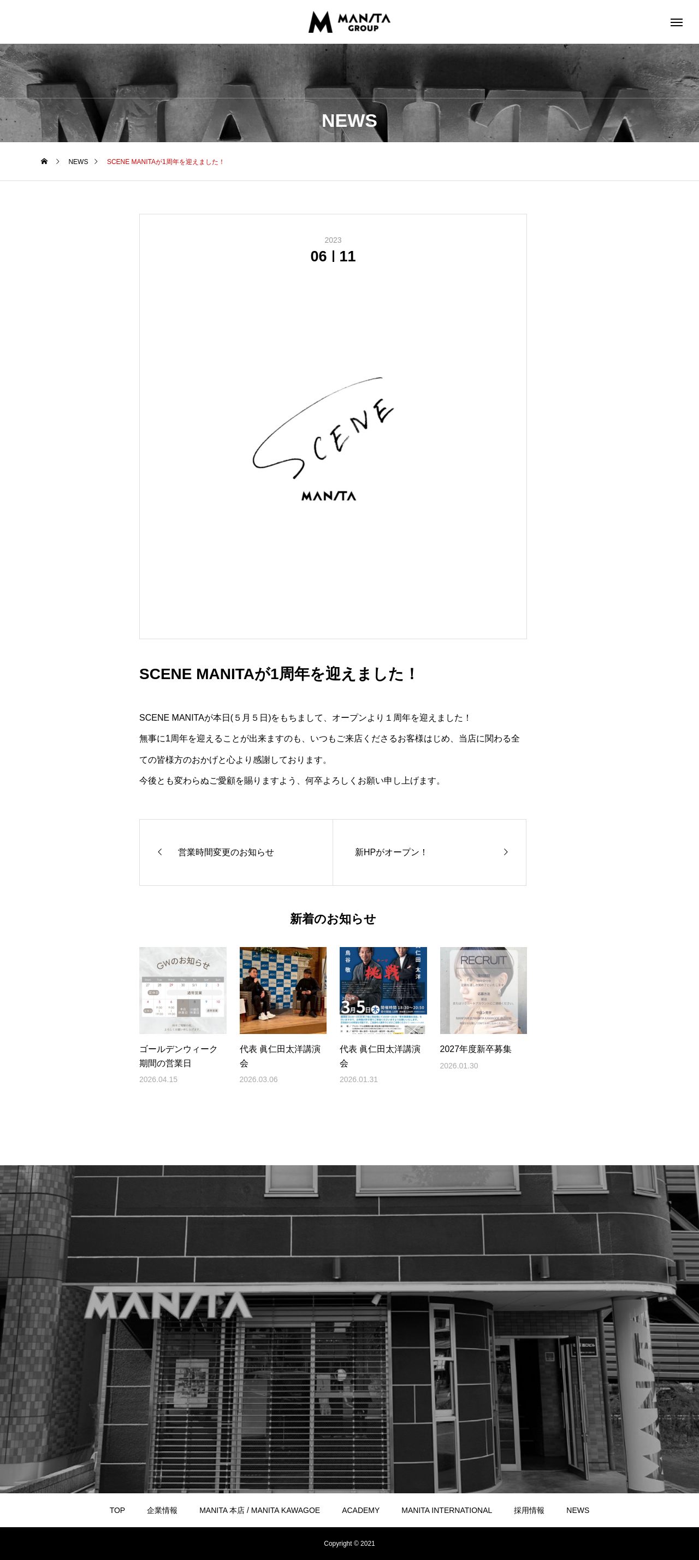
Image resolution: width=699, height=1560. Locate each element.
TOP (118, 1510)
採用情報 (529, 1510)
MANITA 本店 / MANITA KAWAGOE (259, 1510)
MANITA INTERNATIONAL (446, 1510)
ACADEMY (361, 1510)
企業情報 (162, 1510)
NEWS (577, 1510)
